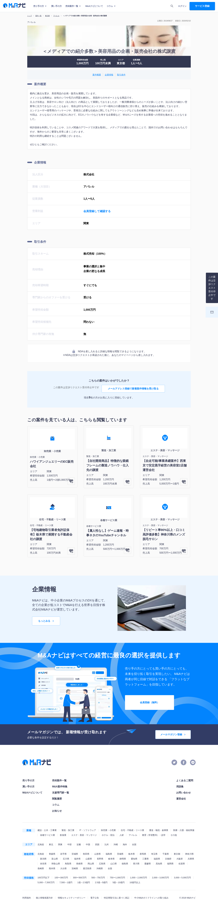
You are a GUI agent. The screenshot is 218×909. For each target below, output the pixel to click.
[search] (172, 6)
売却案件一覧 (73, 6)
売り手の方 (40, 6)
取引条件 (121, 75)
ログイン (182, 6)
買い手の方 (56, 6)
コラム (112, 6)
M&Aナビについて (94, 6)
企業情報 (109, 75)
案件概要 (97, 75)
